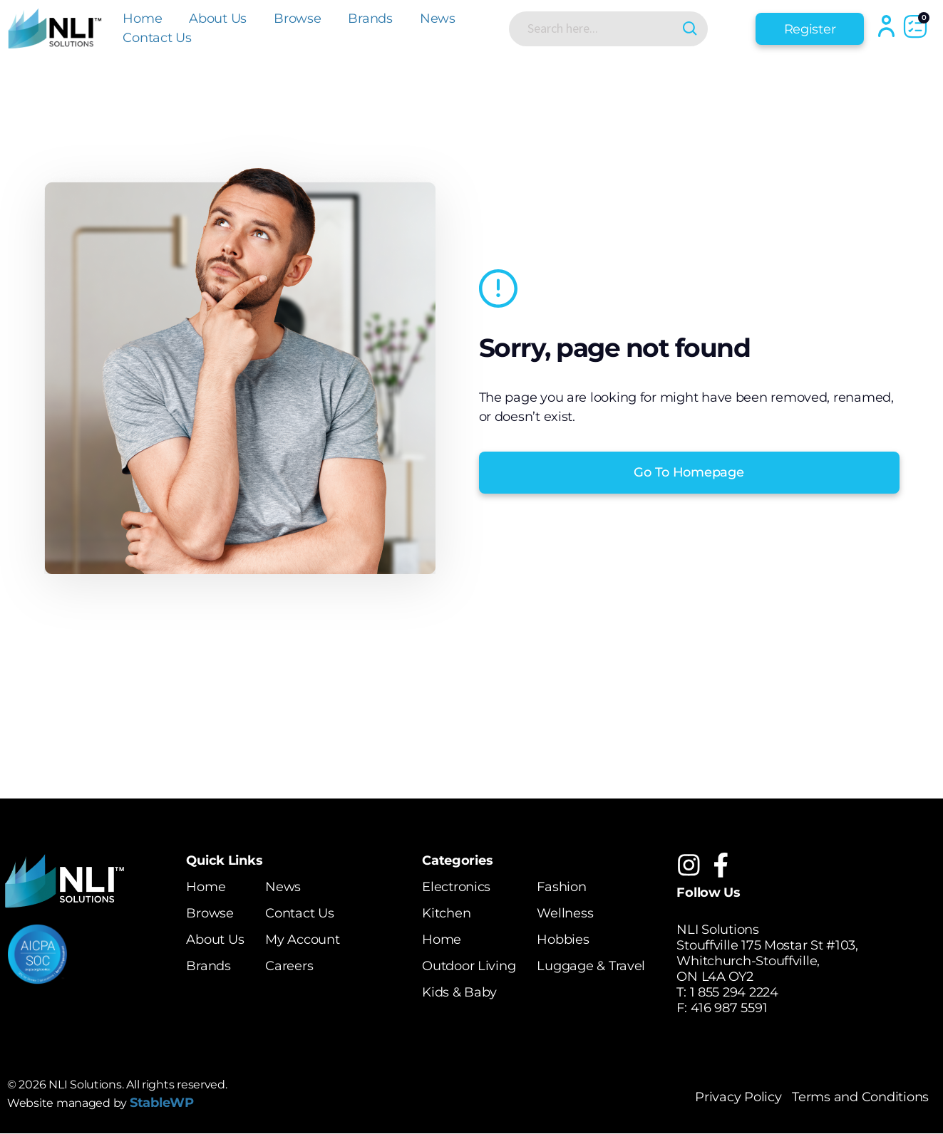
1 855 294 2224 (734, 992)
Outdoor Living (468, 966)
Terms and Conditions (860, 1098)
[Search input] (597, 28)
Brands (370, 18)
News (437, 18)
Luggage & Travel (591, 966)
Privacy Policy (738, 1098)
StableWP (162, 1102)
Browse (297, 18)
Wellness (565, 913)
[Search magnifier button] (691, 28)
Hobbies (563, 939)
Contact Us (157, 38)
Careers (289, 966)
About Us (218, 18)
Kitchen (446, 913)
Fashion (561, 887)
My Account (302, 939)
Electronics (456, 887)
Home (142, 18)
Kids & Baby (459, 992)
